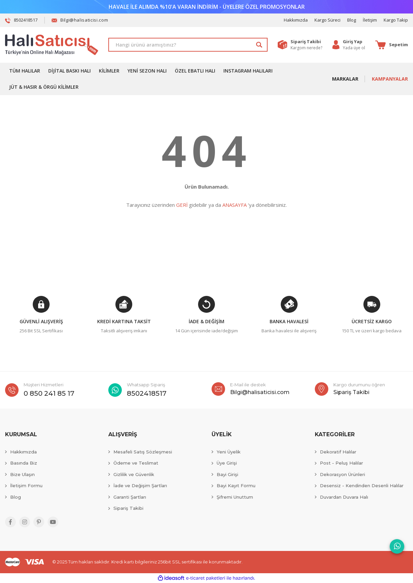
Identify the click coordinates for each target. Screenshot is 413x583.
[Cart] (391, 44)
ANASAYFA (234, 204)
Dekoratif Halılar (338, 451)
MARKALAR (345, 79)
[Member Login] (354, 41)
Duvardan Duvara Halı (344, 497)
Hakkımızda (296, 20)
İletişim (370, 20)
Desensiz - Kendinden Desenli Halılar (362, 485)
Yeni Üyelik (229, 451)
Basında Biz (23, 463)
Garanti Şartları (129, 497)
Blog (351, 20)
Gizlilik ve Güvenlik (133, 474)
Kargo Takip (396, 20)
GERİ (182, 204)
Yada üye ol (354, 48)
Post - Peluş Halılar (341, 463)
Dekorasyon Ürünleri (342, 474)
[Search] (188, 45)
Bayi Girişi (227, 474)
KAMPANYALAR (390, 79)
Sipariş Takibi (128, 508)
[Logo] (51, 44)
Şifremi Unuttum (235, 497)
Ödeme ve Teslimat (135, 463)
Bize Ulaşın (22, 474)
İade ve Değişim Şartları (140, 485)
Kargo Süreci (327, 20)
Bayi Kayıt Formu (236, 485)
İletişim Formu (26, 485)
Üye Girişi (227, 463)
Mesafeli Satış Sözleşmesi (142, 451)
